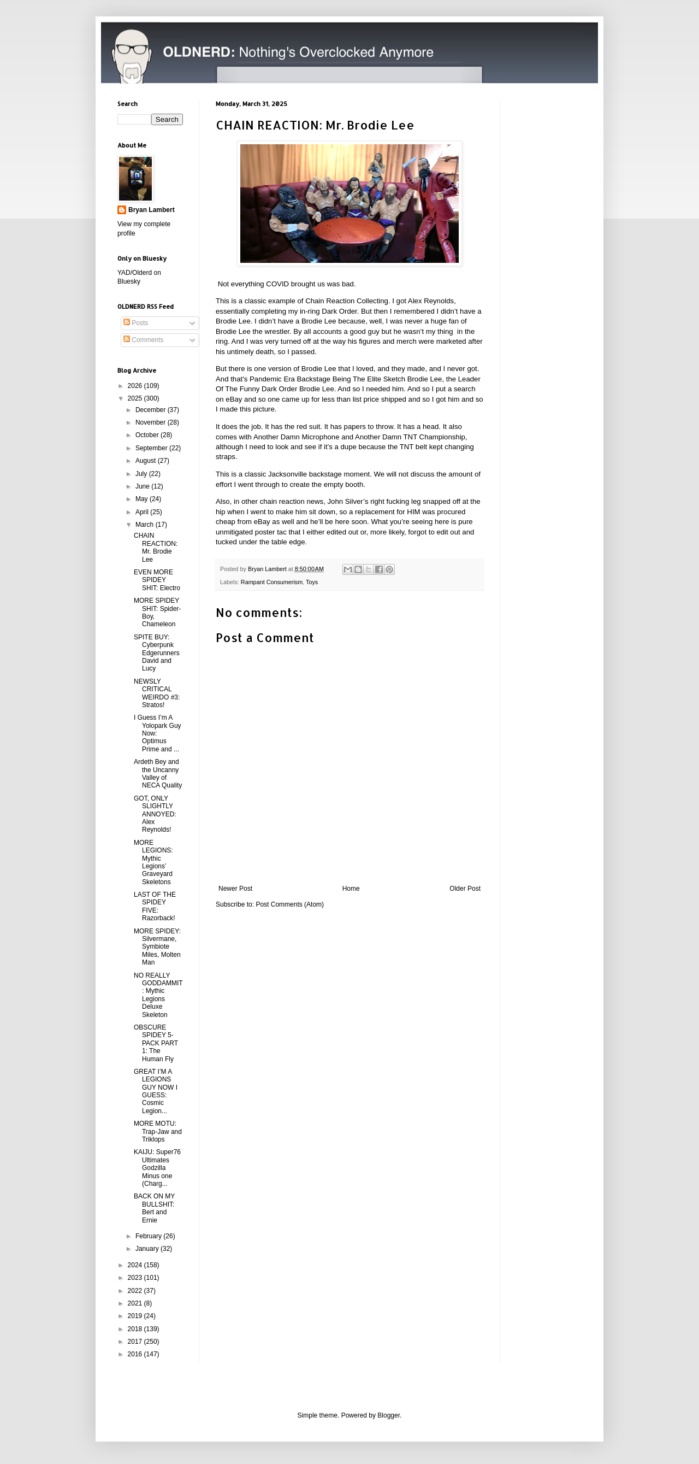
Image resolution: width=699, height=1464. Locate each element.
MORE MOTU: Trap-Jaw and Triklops (158, 1131)
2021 (136, 1303)
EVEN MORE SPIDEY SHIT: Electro (157, 580)
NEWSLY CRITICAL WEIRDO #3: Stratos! (157, 693)
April (142, 512)
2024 (136, 1265)
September (152, 448)
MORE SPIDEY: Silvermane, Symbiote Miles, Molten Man (157, 947)
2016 (136, 1354)
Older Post (465, 888)
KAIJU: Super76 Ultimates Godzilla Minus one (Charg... (157, 1167)
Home (351, 888)
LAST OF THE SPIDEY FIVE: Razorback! (155, 906)
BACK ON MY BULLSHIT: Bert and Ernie (154, 1208)
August (146, 461)
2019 (136, 1316)
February (149, 1236)
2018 (136, 1329)
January (148, 1249)
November (151, 422)
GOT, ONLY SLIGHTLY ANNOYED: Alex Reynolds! (155, 814)
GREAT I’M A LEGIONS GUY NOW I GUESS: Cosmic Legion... (155, 1091)
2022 (136, 1291)
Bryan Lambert (151, 210)
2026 (136, 386)
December (151, 410)
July (142, 474)
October (148, 435)
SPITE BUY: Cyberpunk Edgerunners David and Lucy (157, 653)
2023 (136, 1277)
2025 (136, 398)
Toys (312, 582)
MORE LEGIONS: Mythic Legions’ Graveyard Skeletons (153, 862)
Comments (143, 340)
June (143, 486)
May (142, 499)
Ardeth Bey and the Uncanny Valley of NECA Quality (158, 773)
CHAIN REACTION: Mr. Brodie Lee (155, 547)
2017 (136, 1341)
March (145, 524)
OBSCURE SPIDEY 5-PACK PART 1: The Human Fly (156, 1043)
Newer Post (235, 888)
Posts (135, 323)
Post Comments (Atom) (290, 904)
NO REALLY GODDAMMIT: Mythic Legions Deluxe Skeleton (158, 995)
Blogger (388, 1415)
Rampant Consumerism (272, 582)
